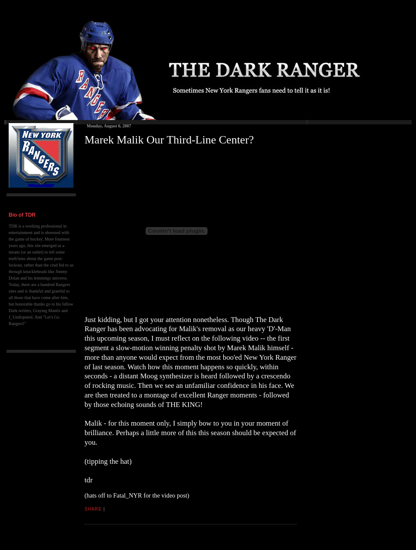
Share (93, 509)
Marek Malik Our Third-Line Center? (169, 139)
